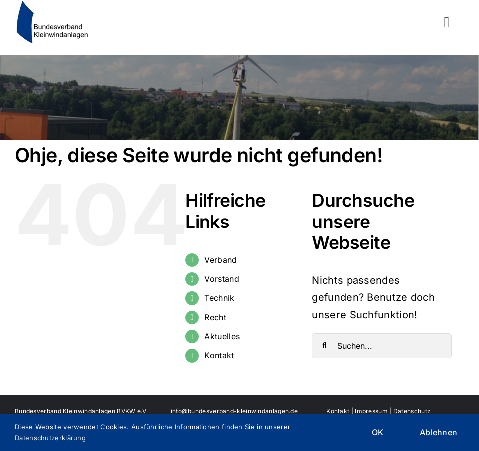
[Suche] (324, 345)
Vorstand (221, 279)
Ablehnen (438, 432)
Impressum (371, 411)
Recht (215, 317)
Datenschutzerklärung (50, 438)
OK (377, 432)
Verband (220, 260)
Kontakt (219, 355)
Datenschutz (412, 411)
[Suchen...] (382, 345)
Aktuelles (222, 336)
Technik (219, 298)
